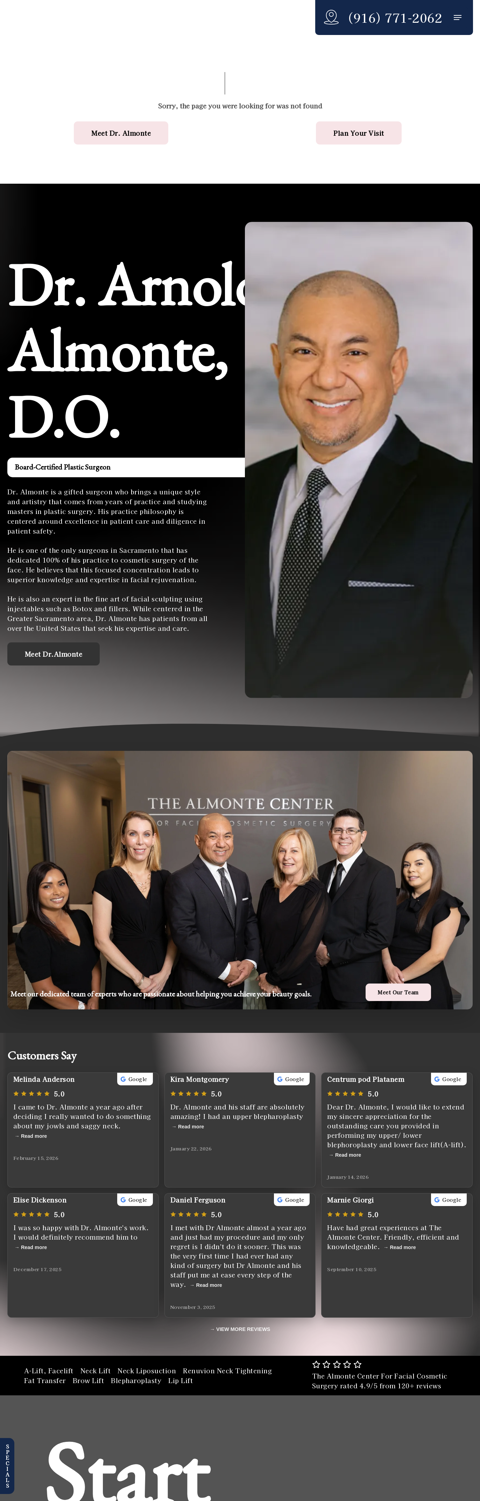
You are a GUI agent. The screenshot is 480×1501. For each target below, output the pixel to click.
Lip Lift (180, 1380)
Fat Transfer (45, 1380)
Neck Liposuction (147, 1370)
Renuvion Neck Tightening (227, 1370)
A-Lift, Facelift (48, 1370)
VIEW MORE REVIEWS (243, 1329)
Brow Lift (88, 1380)
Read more (34, 1136)
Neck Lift (95, 1370)
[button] (457, 17)
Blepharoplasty (136, 1380)
